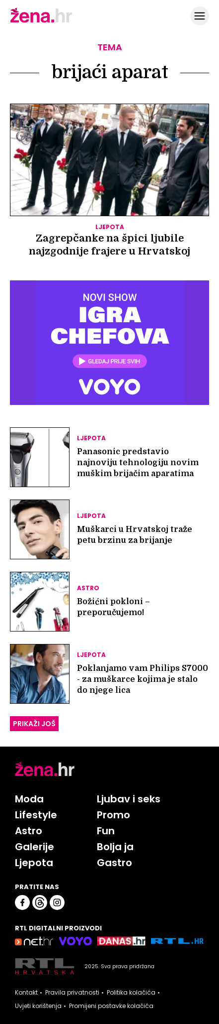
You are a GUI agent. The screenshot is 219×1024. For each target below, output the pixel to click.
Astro (28, 831)
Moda (29, 799)
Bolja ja (115, 847)
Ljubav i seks (128, 799)
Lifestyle (36, 815)
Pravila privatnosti (72, 993)
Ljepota (34, 863)
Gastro (114, 863)
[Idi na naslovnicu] (41, 21)
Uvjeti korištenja (38, 1006)
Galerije (34, 847)
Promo (113, 815)
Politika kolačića (131, 993)
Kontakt (26, 993)
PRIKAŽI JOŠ (34, 724)
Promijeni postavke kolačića (111, 1006)
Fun (106, 831)
